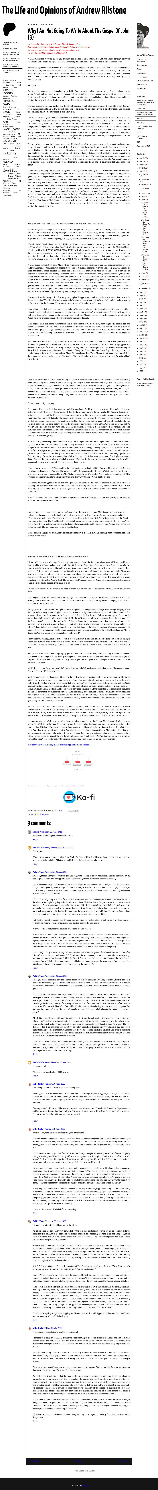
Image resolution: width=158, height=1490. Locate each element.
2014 (141, 315)
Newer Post (33, 1461)
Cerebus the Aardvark (141, 60)
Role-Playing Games (145, 81)
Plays (15, 157)
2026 (141, 158)
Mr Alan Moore (9, 134)
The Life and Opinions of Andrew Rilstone (64, 11)
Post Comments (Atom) (85, 1471)
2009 (142, 332)
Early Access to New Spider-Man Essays (11, 54)
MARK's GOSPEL (12, 129)
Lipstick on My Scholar (142, 137)
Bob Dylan (10, 85)
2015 (141, 312)
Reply (35, 839)
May (143, 273)
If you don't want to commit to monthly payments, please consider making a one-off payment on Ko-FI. (56, 786)
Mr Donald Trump (12, 135)
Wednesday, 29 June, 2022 (51, 832)
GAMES (18, 117)
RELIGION (8, 161)
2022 (36, 814)
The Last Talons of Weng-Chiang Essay (145, 113)
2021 (141, 292)
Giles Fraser (12, 119)
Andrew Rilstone (40, 847)
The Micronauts (10, 186)
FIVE (139, 132)
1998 (141, 361)
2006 (142, 341)
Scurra (36, 832)
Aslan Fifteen (9, 80)
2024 (141, 164)
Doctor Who (142, 65)
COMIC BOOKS (8, 91)
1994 (141, 368)
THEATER (7, 181)
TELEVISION (13, 178)
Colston (6, 98)
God (47, 814)
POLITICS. (10, 153)
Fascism (18, 112)
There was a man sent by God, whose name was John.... (145, 209)
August (144, 193)
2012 (141, 322)
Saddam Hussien (14, 174)
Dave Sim (7, 109)
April (143, 276)
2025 (141, 161)
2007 (142, 338)
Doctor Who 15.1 (143, 146)
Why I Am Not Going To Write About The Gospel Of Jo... (145, 227)
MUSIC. (12, 131)
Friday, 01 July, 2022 (53, 1328)
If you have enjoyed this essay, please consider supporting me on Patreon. (59, 745)
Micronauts (141, 73)
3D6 (138, 142)
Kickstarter (8, 127)
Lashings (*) (141, 108)
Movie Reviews (142, 77)
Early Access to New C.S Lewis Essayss (11, 60)
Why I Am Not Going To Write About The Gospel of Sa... (145, 244)
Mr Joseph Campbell (12, 137)
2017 (141, 305)
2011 (141, 325)
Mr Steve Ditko (12, 143)
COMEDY (15, 87)
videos (15, 193)
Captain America (10, 96)
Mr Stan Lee (9, 141)
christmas (7, 190)
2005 (142, 345)
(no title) (140, 118)
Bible (42, 814)
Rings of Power (12, 167)
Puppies (6, 160)
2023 (141, 168)
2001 (141, 358)
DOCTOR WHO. (8, 102)
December (145, 174)
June (143, 200)
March (144, 280)
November (145, 179)
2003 (142, 351)
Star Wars (14, 176)
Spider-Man (142, 84)
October (145, 184)
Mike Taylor (38, 1084)
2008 (142, 335)
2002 (141, 354)
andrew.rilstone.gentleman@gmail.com (145, 384)
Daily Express (9, 107)
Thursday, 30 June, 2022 (61, 1062)
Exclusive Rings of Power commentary (11, 65)
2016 (141, 309)
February (145, 283)
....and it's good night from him (145, 127)
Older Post (124, 1461)
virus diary (7, 195)
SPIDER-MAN (10, 171)
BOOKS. (7, 82)
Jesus (139, 69)
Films (8, 114)
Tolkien (6, 188)
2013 (141, 318)
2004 (142, 348)
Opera (12, 151)
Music (18, 148)
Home (79, 1461)
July (143, 196)
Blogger (85, 1485)
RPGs (5, 164)
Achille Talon (39, 872)
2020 (141, 296)
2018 (141, 302)
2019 (141, 299)
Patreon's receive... (10, 49)
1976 (141, 371)
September (145, 188)
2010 (141, 328)
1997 (141, 364)
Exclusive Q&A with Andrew (11, 71)
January (145, 288)
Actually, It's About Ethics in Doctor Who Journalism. (145, 103)
